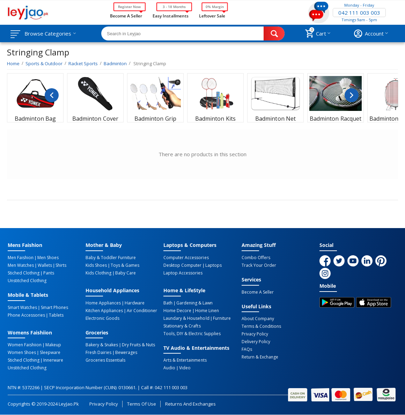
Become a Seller (126, 15)
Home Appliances (103, 303)
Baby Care (125, 273)
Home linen (207, 311)
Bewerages (126, 352)
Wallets (45, 265)
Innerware (53, 360)
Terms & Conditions (261, 326)
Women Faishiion (25, 345)
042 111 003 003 (359, 12)
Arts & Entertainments (184, 360)
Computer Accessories (185, 258)
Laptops (213, 265)
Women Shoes (22, 352)
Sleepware (50, 352)
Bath (167, 303)
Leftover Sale (212, 15)
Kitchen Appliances (104, 311)
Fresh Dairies (98, 352)
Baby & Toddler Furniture (111, 258)
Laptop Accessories (182, 273)
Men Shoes (48, 258)
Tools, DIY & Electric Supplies (191, 334)
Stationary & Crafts (181, 326)
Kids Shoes (96, 265)
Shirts (61, 265)
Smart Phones (54, 307)
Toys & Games (125, 265)
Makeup (53, 345)
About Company (258, 319)
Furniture (222, 318)
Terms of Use (141, 404)
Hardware (135, 303)
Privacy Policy (255, 334)
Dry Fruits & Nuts (138, 345)
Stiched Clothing (23, 273)
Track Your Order (259, 265)
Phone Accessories (26, 315)
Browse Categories (47, 33)
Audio (169, 368)
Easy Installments (170, 15)
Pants (48, 273)
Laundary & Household (186, 318)
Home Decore (177, 311)
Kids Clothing (98, 273)
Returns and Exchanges (190, 404)
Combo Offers (256, 258)
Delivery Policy (256, 342)
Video (185, 368)
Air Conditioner (142, 311)
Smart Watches (22, 307)
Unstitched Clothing (27, 281)
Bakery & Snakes (102, 345)
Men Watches (21, 265)
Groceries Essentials (105, 360)
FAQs (247, 349)
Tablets (56, 315)
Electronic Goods (102, 318)
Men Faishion (21, 258)
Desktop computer (182, 265)
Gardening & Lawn (194, 303)
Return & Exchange (260, 357)
